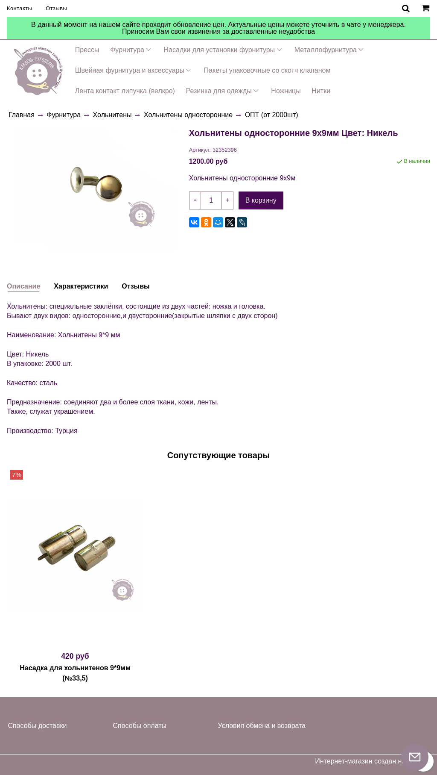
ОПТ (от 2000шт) (271, 114)
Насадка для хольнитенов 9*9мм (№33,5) (75, 673)
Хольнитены (112, 114)
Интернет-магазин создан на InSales (372, 761)
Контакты (19, 8)
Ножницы (285, 90)
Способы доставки (37, 725)
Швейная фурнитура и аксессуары (129, 70)
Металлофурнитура (325, 49)
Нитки (321, 90)
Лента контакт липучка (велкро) (125, 90)
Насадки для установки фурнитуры (219, 49)
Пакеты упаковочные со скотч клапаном (267, 70)
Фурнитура (127, 49)
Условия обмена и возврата (262, 725)
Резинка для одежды (218, 90)
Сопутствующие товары (218, 455)
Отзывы (56, 8)
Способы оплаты (139, 725)
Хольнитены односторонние (188, 114)
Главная (22, 114)
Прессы (87, 49)
